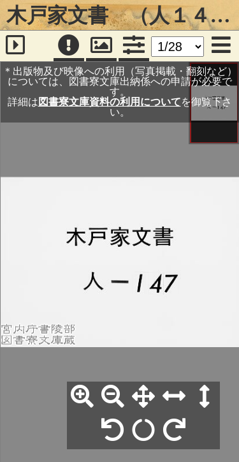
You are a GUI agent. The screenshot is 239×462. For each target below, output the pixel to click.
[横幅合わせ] (174, 397)
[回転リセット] (143, 430)
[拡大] (82, 397)
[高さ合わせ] (204, 397)
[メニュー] (221, 46)
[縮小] (113, 397)
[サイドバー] (15, 46)
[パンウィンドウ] (101, 46)
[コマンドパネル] (134, 46)
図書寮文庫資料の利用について (109, 101)
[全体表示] (143, 397)
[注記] (69, 46)
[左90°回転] (113, 430)
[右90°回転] (174, 430)
